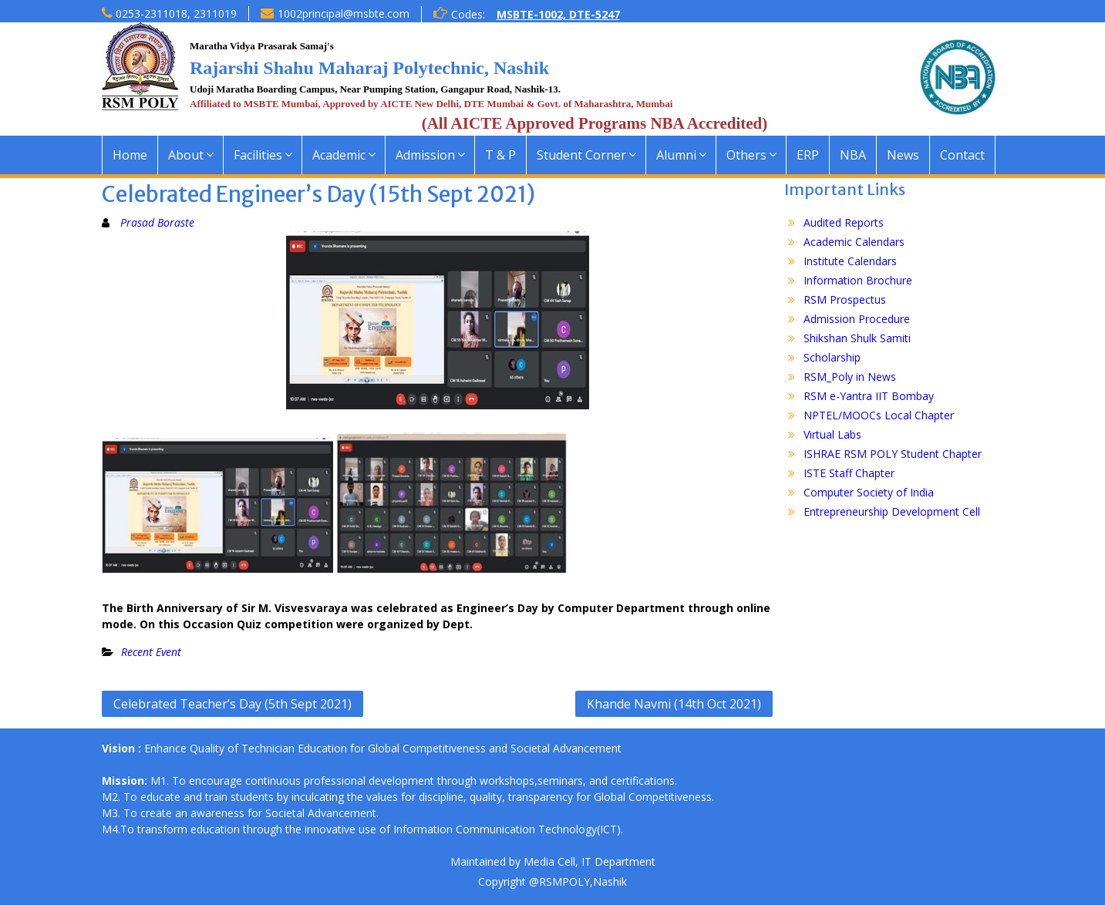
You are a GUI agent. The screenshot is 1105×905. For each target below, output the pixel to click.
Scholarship (832, 357)
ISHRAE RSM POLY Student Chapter (892, 453)
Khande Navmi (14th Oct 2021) (674, 703)
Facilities (258, 154)
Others (746, 154)
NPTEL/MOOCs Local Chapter (878, 415)
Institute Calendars (850, 261)
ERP (808, 154)
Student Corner (581, 154)
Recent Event (151, 651)
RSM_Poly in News (849, 376)
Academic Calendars (854, 241)
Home (130, 154)
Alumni (676, 154)
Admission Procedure (856, 318)
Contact (962, 154)
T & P (500, 154)
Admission (425, 154)
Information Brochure (857, 280)
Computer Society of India (868, 492)
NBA (853, 154)
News (903, 154)
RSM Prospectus (844, 299)
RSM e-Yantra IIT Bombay (868, 396)
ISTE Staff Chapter (848, 473)
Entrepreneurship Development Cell (891, 511)
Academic (339, 154)
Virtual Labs (832, 434)
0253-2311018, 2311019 (176, 13)
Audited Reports (843, 222)
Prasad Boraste (157, 222)
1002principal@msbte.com (343, 13)
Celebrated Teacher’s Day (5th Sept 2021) (232, 703)
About (186, 154)
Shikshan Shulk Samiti (857, 338)
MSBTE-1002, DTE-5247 (558, 14)
